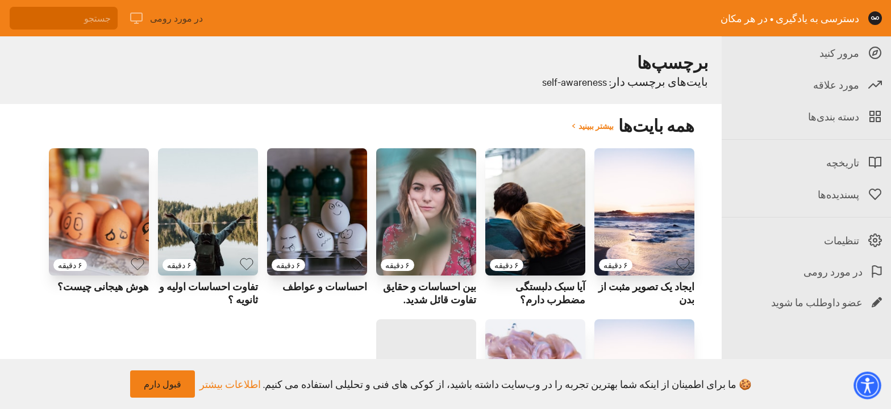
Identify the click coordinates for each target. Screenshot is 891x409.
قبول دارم (162, 384)
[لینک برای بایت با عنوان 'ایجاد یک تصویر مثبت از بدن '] (644, 212)
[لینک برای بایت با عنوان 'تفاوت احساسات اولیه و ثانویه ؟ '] (208, 212)
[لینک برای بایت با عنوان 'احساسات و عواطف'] (317, 212)
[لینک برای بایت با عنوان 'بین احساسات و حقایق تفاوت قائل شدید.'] (426, 212)
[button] (867, 385)
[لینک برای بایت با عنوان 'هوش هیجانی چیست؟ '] (99, 212)
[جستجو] (63, 18)
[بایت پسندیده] (683, 264)
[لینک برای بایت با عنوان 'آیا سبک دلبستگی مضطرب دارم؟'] (535, 212)
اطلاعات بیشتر (230, 384)
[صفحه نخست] (875, 18)
